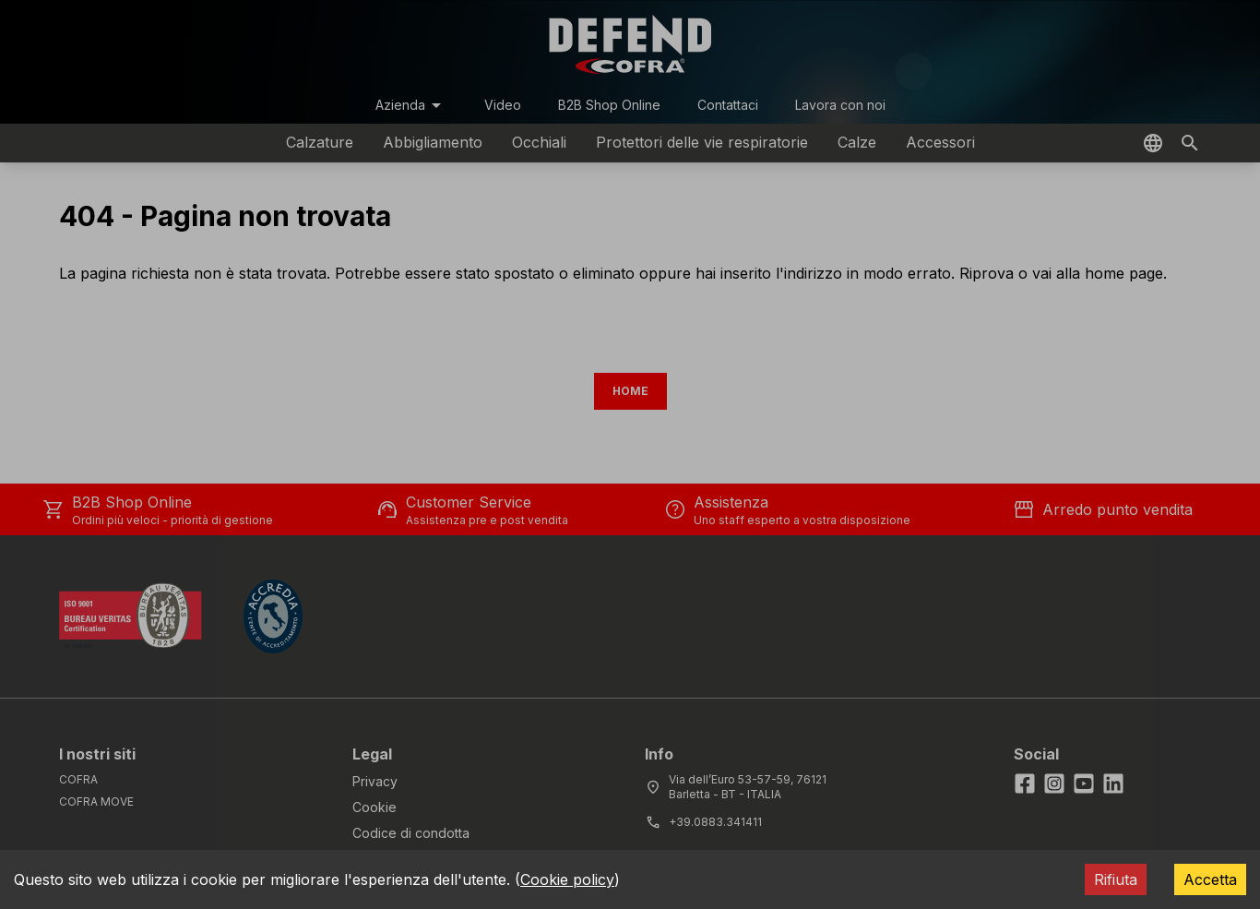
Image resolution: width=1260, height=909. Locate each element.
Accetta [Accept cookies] (1210, 879)
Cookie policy (567, 879)
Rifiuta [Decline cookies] (1115, 879)
